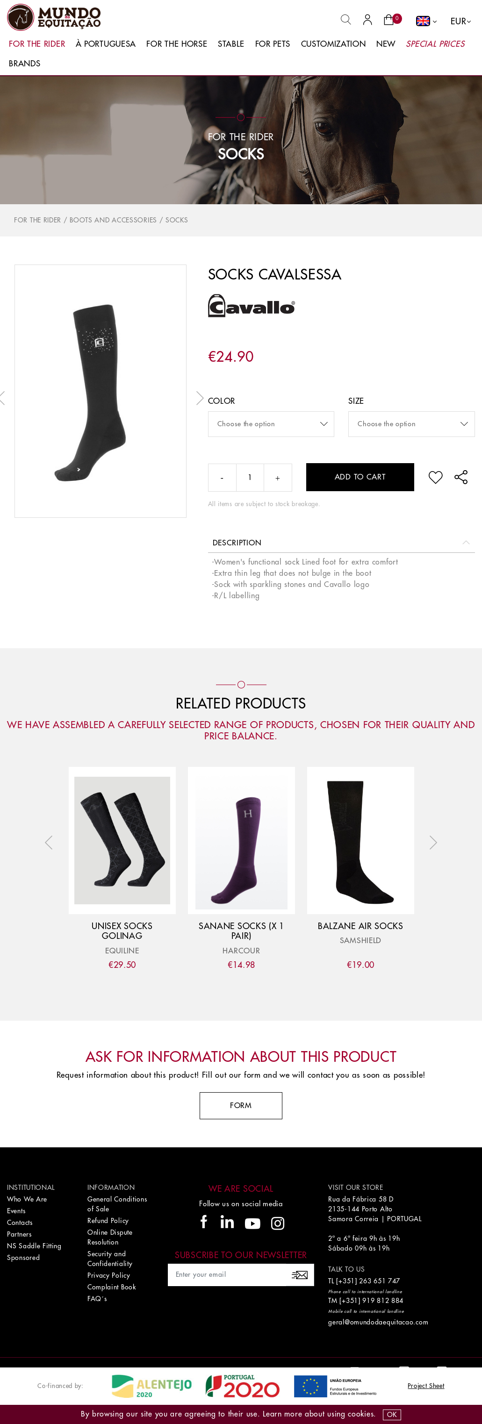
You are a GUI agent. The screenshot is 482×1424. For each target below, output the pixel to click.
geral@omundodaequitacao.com (378, 1322)
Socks (241, 155)
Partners (19, 1234)
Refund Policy (108, 1220)
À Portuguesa (106, 44)
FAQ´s (97, 1298)
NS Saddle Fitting (34, 1246)
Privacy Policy (108, 1275)
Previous (51, 843)
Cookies (361, 1414)
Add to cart (360, 477)
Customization (333, 44)
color (222, 401)
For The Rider (37, 44)
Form (241, 1105)
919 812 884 (382, 1300)
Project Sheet (426, 1386)
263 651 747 (379, 1281)
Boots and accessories (113, 220)
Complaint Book (111, 1287)
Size (356, 401)
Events (16, 1211)
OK (392, 1414)
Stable (231, 44)
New (386, 44)
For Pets (273, 44)
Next (198, 398)
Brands (24, 64)
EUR (458, 21)
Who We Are (27, 1199)
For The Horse (176, 44)
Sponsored (23, 1257)
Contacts (20, 1222)
